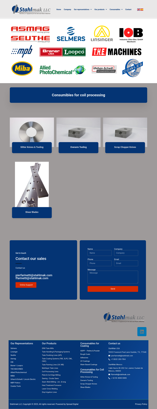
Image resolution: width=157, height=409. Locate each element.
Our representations (83, 9)
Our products (100, 9)
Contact (128, 9)
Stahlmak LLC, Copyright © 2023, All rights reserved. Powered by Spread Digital (44, 404)
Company (67, 9)
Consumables (116, 9)
